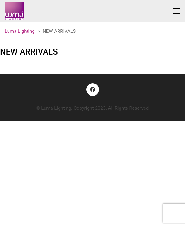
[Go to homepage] (14, 11)
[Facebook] (92, 89)
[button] (176, 11)
